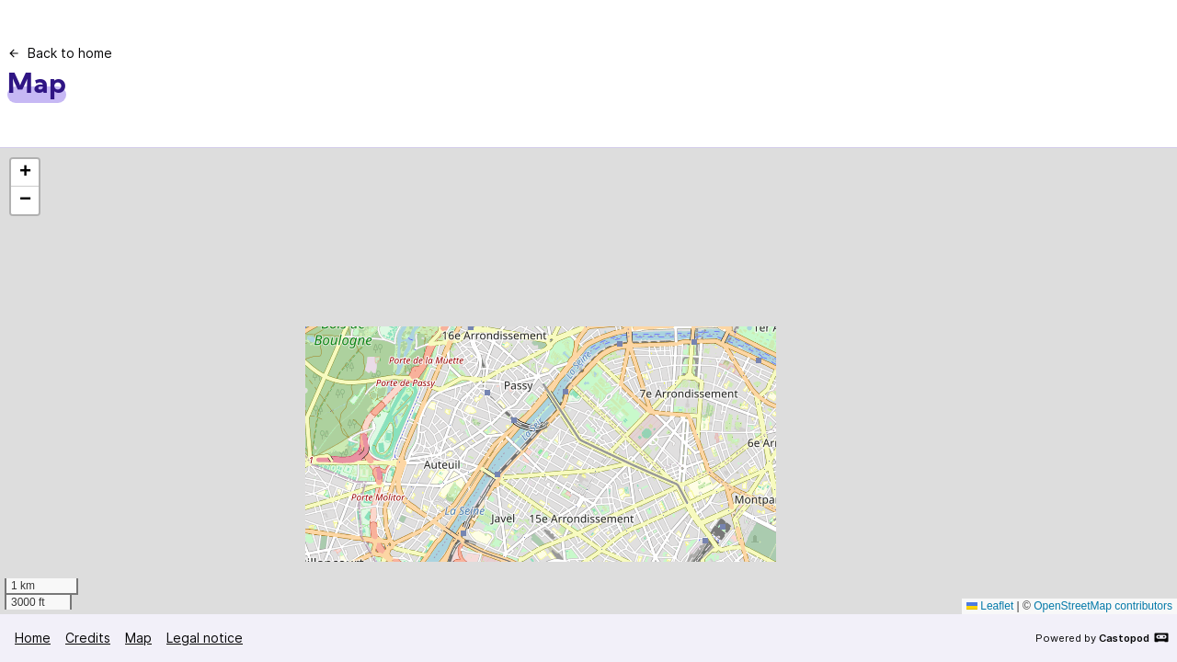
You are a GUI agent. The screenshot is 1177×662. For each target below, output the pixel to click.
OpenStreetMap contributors (1103, 605)
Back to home (59, 53)
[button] (25, 173)
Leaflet (989, 605)
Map (138, 637)
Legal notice (204, 637)
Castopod (1134, 637)
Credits (87, 637)
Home (33, 637)
